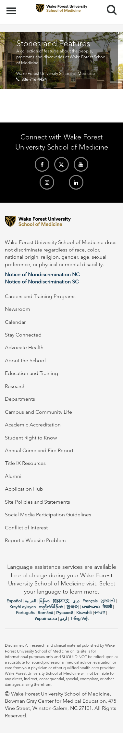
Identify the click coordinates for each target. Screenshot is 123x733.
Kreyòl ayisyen (22, 606)
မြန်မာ (44, 600)
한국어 (72, 606)
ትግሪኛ (99, 612)
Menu (12, 7)
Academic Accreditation (33, 425)
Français (90, 600)
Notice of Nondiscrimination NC (42, 274)
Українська (45, 618)
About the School (25, 360)
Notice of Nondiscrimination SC (42, 282)
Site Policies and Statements (37, 502)
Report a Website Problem (35, 540)
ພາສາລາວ (91, 606)
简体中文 (61, 600)
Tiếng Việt (79, 618)
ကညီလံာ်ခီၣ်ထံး (51, 606)
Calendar (15, 322)
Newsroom (17, 309)
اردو (63, 618)
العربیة (30, 600)
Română (45, 612)
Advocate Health (24, 347)
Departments (20, 399)
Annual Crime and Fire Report (39, 450)
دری (76, 600)
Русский (64, 612)
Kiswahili (84, 612)
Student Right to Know (31, 438)
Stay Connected (23, 335)
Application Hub (24, 489)
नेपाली (107, 606)
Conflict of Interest (26, 528)
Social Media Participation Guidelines (48, 514)
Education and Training (31, 373)
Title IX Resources (25, 463)
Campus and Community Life (38, 412)
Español (14, 600)
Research (15, 386)
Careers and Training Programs (40, 296)
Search (109, 7)
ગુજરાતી (108, 600)
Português (25, 612)
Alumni (13, 476)
